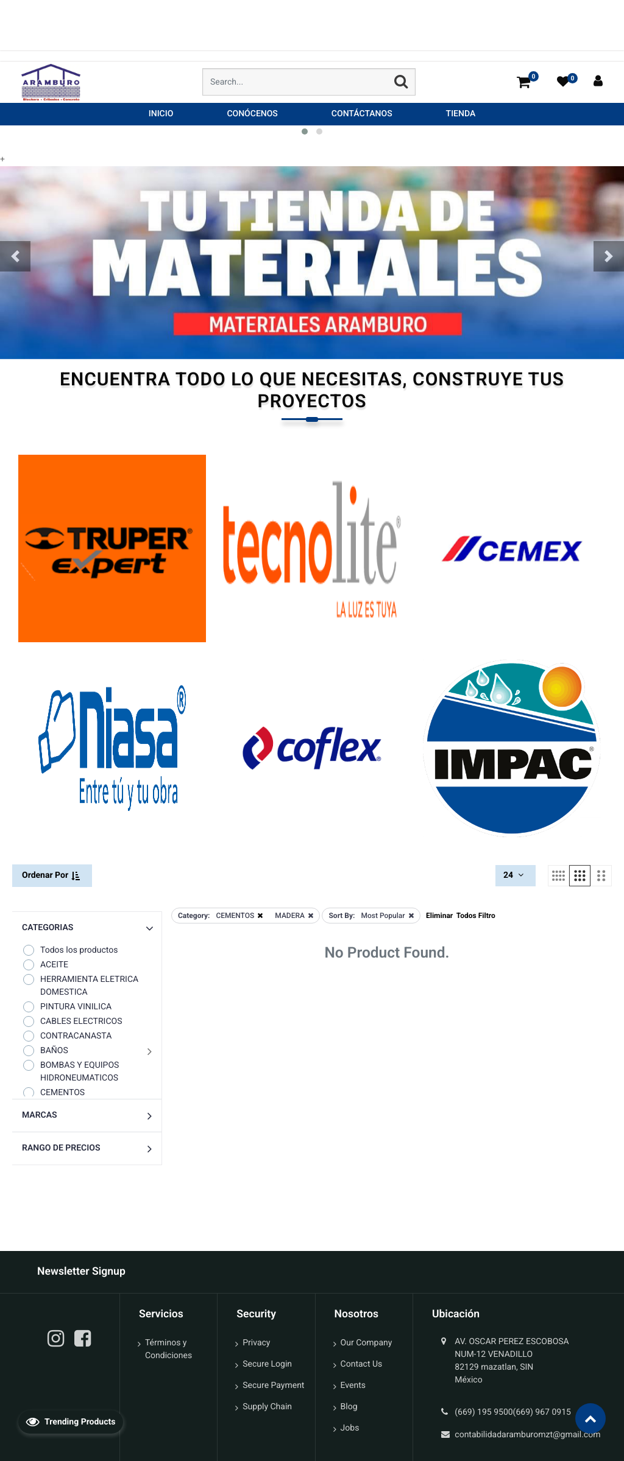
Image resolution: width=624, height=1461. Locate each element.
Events (353, 1385)
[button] (15, 256)
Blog (349, 1407)
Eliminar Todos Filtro (460, 915)
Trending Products (70, 1421)
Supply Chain (267, 1407)
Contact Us (362, 1364)
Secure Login (267, 1364)
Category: (194, 915)
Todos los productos (70, 950)
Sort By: (341, 915)
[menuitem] (161, 114)
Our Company (366, 1343)
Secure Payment (273, 1385)
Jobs (350, 1428)
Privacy (256, 1343)
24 (514, 875)
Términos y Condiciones (168, 1349)
